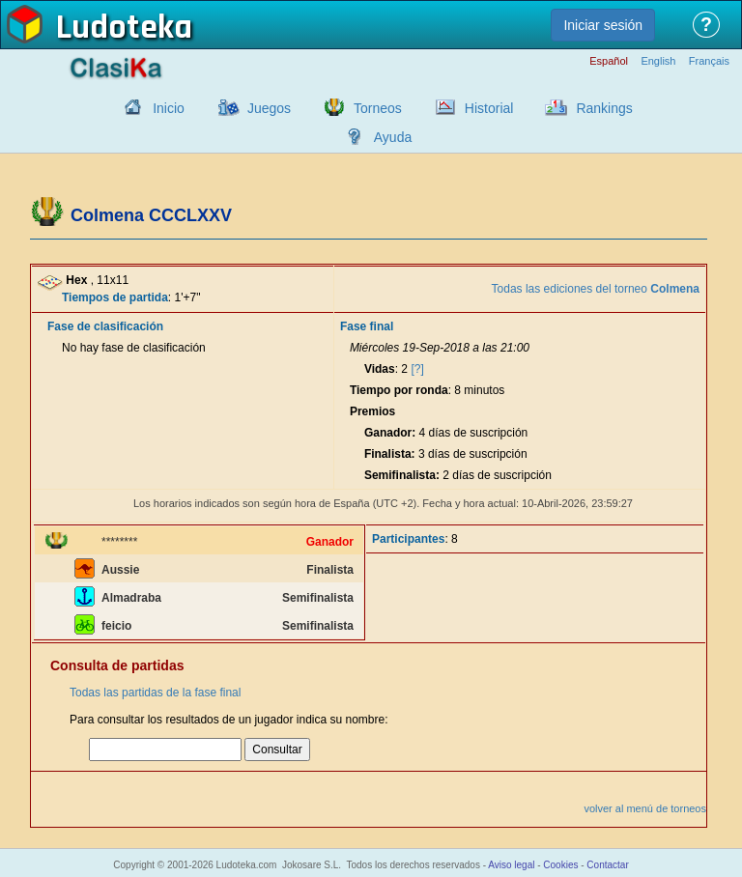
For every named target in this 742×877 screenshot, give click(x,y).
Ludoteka (124, 28)
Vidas (379, 369)
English (658, 61)
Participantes (408, 539)
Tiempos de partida (115, 297)
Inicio (169, 108)
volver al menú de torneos (645, 808)
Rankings (604, 108)
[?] (417, 369)
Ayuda (393, 137)
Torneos (378, 108)
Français (709, 61)
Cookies (560, 865)
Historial (489, 108)
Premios (372, 411)
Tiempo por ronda (399, 390)
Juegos (269, 108)
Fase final (366, 326)
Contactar (607, 865)
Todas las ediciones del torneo (595, 289)
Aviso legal (511, 865)
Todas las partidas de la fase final (155, 692)
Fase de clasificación (105, 326)
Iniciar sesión (602, 25)
